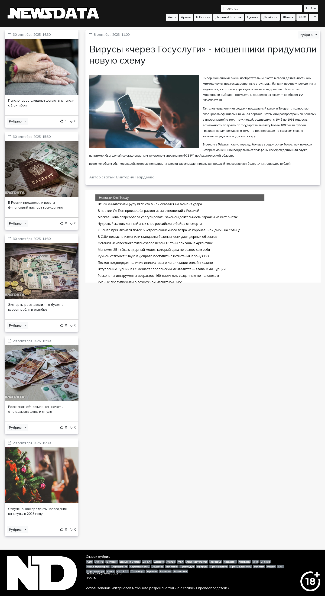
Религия (259, 566)
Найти (311, 8)
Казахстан (230, 561)
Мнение (265, 561)
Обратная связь (139, 566)
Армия (186, 17)
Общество (157, 566)
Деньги (252, 17)
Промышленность (240, 566)
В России (203, 17)
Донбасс (270, 17)
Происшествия (219, 566)
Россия (271, 566)
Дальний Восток (228, 17)
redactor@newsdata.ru (104, 573)
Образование (119, 566)
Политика (172, 566)
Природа (202, 566)
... (312, 17)
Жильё (288, 17)
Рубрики (16, 121)
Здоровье (215, 561)
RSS (91, 578)
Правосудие (187, 566)
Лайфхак (244, 561)
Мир (255, 561)
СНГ (280, 566)
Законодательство (196, 561)
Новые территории (98, 566)
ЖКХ (302, 17)
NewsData (140, 588)
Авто (172, 17)
